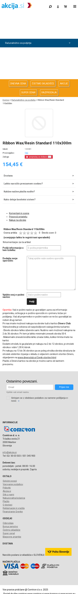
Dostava (8, 175)
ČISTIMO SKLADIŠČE (43, 83)
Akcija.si (7, 491)
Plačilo (6, 501)
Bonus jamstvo (10, 526)
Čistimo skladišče (11, 530)
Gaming (38, 17)
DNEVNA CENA (18, 83)
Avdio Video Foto (38, 51)
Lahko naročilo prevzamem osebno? (23, 183)
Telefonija (38, 77)
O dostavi (7, 504)
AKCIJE (64, 83)
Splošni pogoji (10, 481)
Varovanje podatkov (13, 484)
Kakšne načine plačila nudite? (19, 191)
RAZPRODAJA (49, 92)
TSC (26, 153)
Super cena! (9, 533)
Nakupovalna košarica (14, 498)
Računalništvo (38, 34)
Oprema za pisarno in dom (38, 69)
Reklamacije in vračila (14, 508)
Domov (6, 100)
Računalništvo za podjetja (38, 43)
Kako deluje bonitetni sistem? (20, 199)
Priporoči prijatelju (18, 216)
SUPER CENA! (28, 92)
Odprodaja (38, 26)
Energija (38, 60)
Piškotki (7, 487)
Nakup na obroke (17, 220)
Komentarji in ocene (19, 213)
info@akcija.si (10, 452)
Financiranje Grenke (13, 511)
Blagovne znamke (12, 536)
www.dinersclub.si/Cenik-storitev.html (37, 357)
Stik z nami (8, 494)
